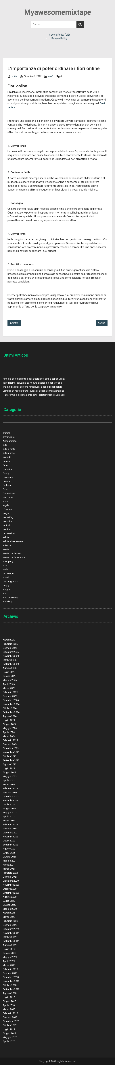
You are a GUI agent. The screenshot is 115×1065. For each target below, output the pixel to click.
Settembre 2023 (11, 760)
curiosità (7, 469)
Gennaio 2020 (10, 925)
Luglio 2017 (9, 1029)
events (6, 481)
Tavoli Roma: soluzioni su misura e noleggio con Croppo (32, 382)
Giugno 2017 (9, 1033)
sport (5, 565)
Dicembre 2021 (11, 832)
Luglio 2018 (9, 997)
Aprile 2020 (9, 913)
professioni (9, 533)
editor (15, 76)
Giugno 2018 (9, 1001)
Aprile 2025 (9, 684)
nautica (6, 529)
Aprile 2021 (9, 864)
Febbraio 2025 (10, 692)
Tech (5, 569)
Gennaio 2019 (10, 973)
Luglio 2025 (9, 672)
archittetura (9, 437)
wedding (7, 601)
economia (8, 477)
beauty (6, 461)
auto (5, 445)
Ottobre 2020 (9, 888)
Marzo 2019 (9, 965)
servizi (51, 76)
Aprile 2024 (9, 732)
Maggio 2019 (10, 957)
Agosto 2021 (9, 848)
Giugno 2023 (9, 772)
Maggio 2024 (10, 728)
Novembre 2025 (11, 656)
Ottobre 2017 (9, 1025)
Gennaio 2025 (10, 696)
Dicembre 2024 (11, 700)
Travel (6, 577)
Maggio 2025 (10, 680)
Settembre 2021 (11, 844)
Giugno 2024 (9, 724)
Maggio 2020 (10, 909)
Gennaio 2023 (10, 792)
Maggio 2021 (10, 860)
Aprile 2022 (9, 816)
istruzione (8, 497)
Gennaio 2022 (10, 828)
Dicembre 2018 (11, 977)
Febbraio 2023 (10, 788)
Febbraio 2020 (10, 921)
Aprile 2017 (9, 1041)
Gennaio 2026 (10, 648)
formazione (9, 493)
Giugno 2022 (9, 808)
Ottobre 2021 (9, 840)
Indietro (14, 323)
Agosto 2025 (9, 668)
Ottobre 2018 (9, 985)
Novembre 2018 (11, 981)
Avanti (101, 323)
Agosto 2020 (9, 896)
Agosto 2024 (9, 716)
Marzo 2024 (9, 736)
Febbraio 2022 (10, 824)
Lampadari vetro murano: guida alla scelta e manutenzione (33, 390)
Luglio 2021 (9, 852)
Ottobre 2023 (9, 756)
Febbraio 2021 (10, 872)
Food (5, 489)
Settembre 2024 (11, 712)
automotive (9, 453)
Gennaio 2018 (10, 1017)
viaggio (7, 589)
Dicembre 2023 (11, 748)
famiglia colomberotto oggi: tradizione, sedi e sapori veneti (34, 378)
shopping (8, 561)
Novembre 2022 (11, 800)
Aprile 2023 (9, 780)
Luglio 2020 (9, 900)
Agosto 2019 (9, 945)
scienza (7, 545)
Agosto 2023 (9, 764)
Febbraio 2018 (10, 1013)
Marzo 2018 (9, 1009)
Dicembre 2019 (11, 929)
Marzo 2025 (9, 688)
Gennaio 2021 (10, 876)
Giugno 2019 (9, 953)
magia (6, 513)
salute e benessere (13, 541)
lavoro (6, 501)
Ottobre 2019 (9, 937)
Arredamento (10, 441)
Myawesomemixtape (57, 12)
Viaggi (6, 585)
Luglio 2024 (9, 720)
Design (6, 473)
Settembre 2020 (11, 892)
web (5, 593)
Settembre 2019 (11, 941)
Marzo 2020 (9, 917)
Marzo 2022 (9, 820)
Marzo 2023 (9, 784)
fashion (7, 485)
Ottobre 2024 (9, 708)
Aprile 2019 (9, 961)
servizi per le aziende (14, 557)
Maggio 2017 (10, 1037)
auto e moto (9, 449)
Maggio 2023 (10, 776)
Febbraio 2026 (10, 644)
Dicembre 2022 (11, 796)
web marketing (10, 597)
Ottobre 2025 (9, 660)
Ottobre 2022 (9, 804)
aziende (7, 457)
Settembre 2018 (11, 989)
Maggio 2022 (10, 812)
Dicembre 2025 (11, 652)
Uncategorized (10, 581)
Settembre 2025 (11, 664)
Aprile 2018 (9, 1005)
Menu (6, 6)
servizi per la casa (12, 553)
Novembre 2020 (11, 884)
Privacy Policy (59, 38)
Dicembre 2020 (11, 880)
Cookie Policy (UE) (59, 34)
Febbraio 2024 (10, 740)
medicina (7, 521)
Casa (5, 465)
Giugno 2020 (9, 904)
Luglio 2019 (9, 949)
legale (6, 505)
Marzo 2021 (9, 868)
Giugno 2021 (9, 856)
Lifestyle (7, 509)
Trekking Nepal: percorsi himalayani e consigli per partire (32, 386)
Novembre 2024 (11, 704)
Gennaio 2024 (10, 744)
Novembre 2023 (11, 752)
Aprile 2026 (9, 640)
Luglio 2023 (9, 768)
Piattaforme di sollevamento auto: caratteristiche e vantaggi (34, 394)
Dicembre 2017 (11, 1021)
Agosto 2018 (9, 993)
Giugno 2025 (9, 676)
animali (6, 433)
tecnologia (8, 573)
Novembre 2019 (11, 933)
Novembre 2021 (11, 836)
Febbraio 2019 (10, 969)
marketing (8, 517)
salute (6, 537)
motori (6, 525)
